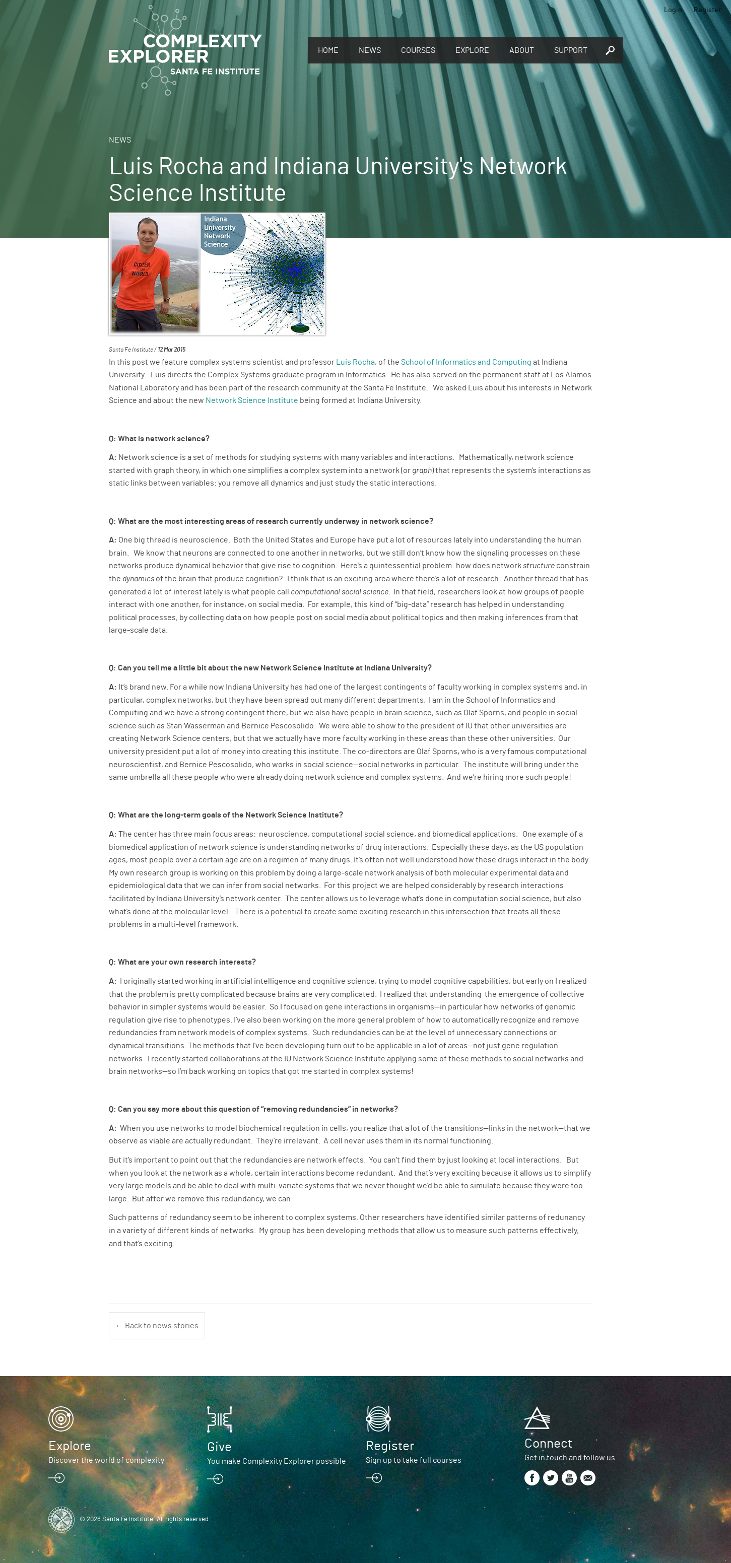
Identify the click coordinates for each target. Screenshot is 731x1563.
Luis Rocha (355, 362)
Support (570, 50)
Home (328, 50)
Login (673, 10)
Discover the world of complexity (106, 1460)
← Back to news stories (156, 1326)
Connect (548, 1443)
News (370, 50)
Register (707, 10)
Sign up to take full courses (413, 1460)
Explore (472, 50)
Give (219, 1447)
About (521, 50)
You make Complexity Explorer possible (276, 1461)
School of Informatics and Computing (466, 362)
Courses (418, 50)
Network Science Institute (252, 400)
